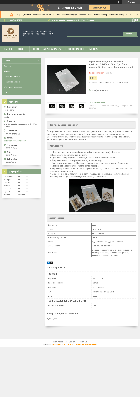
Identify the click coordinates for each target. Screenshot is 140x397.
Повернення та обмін (75, 49)
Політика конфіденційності (86, 344)
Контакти (93, 49)
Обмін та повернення (13, 87)
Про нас (35, 49)
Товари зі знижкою (12, 82)
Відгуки (7, 71)
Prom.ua (83, 342)
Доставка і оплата (52, 49)
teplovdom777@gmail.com (15, 141)
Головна (8, 49)
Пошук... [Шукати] (130, 34)
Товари (20, 49)
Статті (6, 92)
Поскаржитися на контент (63, 344)
